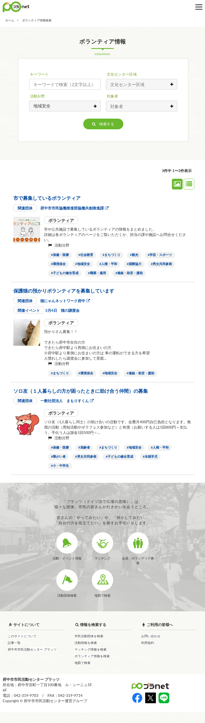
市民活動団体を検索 (88, 647)
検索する (103, 124)
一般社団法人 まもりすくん (66, 400)
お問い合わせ (150, 647)
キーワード (39, 74)
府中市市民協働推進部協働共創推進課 (74, 208)
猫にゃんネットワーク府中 (65, 300)
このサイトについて (22, 647)
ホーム (9, 20)
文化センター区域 (122, 74)
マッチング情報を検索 (90, 660)
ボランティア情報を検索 (92, 667)
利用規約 (147, 653)
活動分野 (37, 96)
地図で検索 (82, 673)
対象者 (112, 96)
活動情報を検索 (85, 653)
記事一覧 (14, 653)
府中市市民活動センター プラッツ (32, 660)
